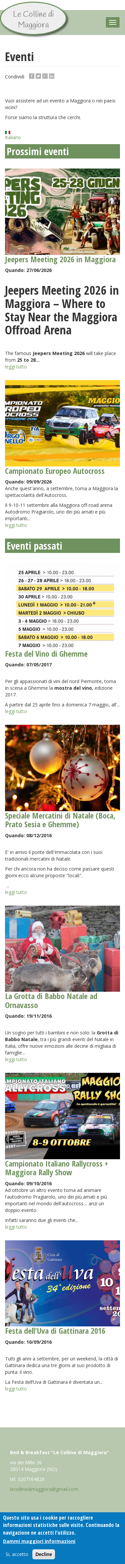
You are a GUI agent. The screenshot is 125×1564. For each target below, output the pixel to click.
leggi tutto (16, 366)
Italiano (13, 136)
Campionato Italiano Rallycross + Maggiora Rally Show (56, 1168)
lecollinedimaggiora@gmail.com (44, 1489)
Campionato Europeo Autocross (55, 470)
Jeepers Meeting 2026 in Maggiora (60, 259)
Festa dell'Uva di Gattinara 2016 (55, 1330)
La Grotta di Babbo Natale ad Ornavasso (51, 1000)
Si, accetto (17, 1555)
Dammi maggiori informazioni (39, 1542)
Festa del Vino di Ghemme (46, 653)
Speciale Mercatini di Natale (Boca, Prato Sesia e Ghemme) (60, 820)
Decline (43, 1555)
